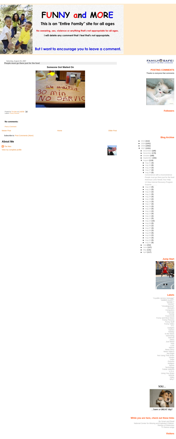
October (146, 156)
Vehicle (171, 375)
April (145, 252)
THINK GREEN (168, 369)
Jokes (172, 340)
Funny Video (169, 324)
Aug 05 (148, 233)
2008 (143, 146)
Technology (169, 367)
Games (171, 330)
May (145, 250)
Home (59, 131)
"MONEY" (170, 302)
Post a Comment (10, 127)
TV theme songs (167, 427)
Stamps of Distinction (166, 425)
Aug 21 (148, 194)
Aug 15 (148, 209)
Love (172, 346)
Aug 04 (148, 235)
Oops (172, 359)
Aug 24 (148, 187)
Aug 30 (148, 165)
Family (171, 314)
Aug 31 (148, 163)
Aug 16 (148, 206)
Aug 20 (148, 197)
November (147, 153)
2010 (143, 141)
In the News (169, 334)
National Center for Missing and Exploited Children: (154, 423)
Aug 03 (148, 238)
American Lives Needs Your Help (158, 180)
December (147, 151)
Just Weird (170, 342)
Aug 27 (148, 170)
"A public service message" (163, 298)
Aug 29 (148, 168)
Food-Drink (169, 316)
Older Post (112, 131)
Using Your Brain (167, 373)
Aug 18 (148, 202)
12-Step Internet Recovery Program (159, 182)
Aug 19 (148, 199)
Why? (172, 379)
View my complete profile (12, 150)
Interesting (170, 336)
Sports (171, 365)
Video (172, 377)
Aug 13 (148, 213)
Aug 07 (148, 228)
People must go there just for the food (159, 177)
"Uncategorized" (168, 306)
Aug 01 (148, 243)
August (146, 160)
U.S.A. (171, 371)
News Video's (169, 352)
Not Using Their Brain (165, 355)
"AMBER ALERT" (167, 300)
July (145, 245)
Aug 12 (148, 216)
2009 (143, 143)
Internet (171, 338)
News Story (169, 350)
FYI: (172, 326)
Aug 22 (148, 192)
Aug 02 (148, 240)
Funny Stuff (169, 322)
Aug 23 (148, 189)
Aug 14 (148, 211)
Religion (171, 363)
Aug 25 (148, 172)
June (145, 247)
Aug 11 (148, 218)
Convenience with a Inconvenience (158, 175)
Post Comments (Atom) (24, 136)
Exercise (170, 312)
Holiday (171, 332)
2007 (143, 148)
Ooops (171, 357)
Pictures (171, 361)
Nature (171, 348)
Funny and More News (165, 318)
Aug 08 (148, 226)
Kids (172, 344)
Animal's (171, 308)
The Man (7, 146)
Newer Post (6, 131)
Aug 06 (148, 230)
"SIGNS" (170, 304)
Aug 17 (148, 204)
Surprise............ (151, 185)
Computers (169, 310)
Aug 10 (148, 221)
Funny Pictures (14, 113)
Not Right (170, 353)
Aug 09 (148, 223)
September (147, 158)
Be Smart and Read (166, 421)
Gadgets (170, 328)
